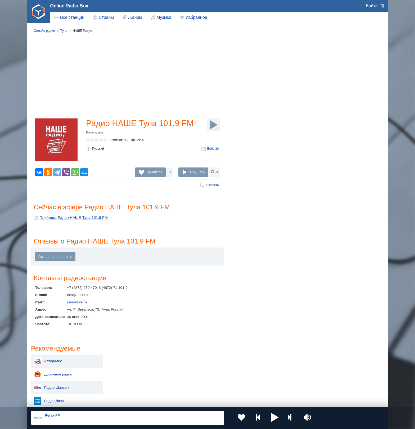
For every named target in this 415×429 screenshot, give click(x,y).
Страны (106, 17)
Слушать (197, 172)
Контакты (212, 185)
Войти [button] (372, 5)
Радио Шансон (332, 82)
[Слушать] (213, 124)
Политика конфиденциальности (148, 401)
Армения (190, 368)
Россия (46, 359)
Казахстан (262, 359)
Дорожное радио (334, 68)
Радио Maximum (333, 121)
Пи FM (325, 148)
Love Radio (329, 108)
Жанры (135, 17)
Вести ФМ (328, 135)
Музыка (164, 17)
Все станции (72, 17)
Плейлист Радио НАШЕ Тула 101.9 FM (71, 218)
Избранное (196, 17)
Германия (262, 386)
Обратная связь (188, 401)
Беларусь (48, 386)
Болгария (262, 368)
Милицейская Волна (337, 174)
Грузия (117, 386)
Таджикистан (122, 368)
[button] (268, 418)
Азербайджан (194, 386)
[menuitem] (69, 17)
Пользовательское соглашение (97, 401)
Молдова (190, 359)
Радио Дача (330, 95)
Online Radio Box (69, 5)
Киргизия (47, 368)
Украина (118, 359)
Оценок (135, 141)
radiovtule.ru (77, 303)
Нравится (155, 172)
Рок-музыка (94, 133)
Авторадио (329, 55)
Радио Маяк (330, 161)
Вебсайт (213, 149)
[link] (38, 11)
